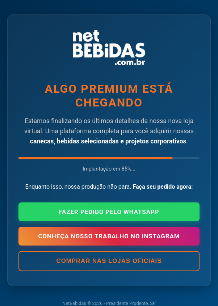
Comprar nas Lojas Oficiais (109, 260)
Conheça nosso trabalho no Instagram (109, 236)
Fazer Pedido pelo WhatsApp (109, 211)
